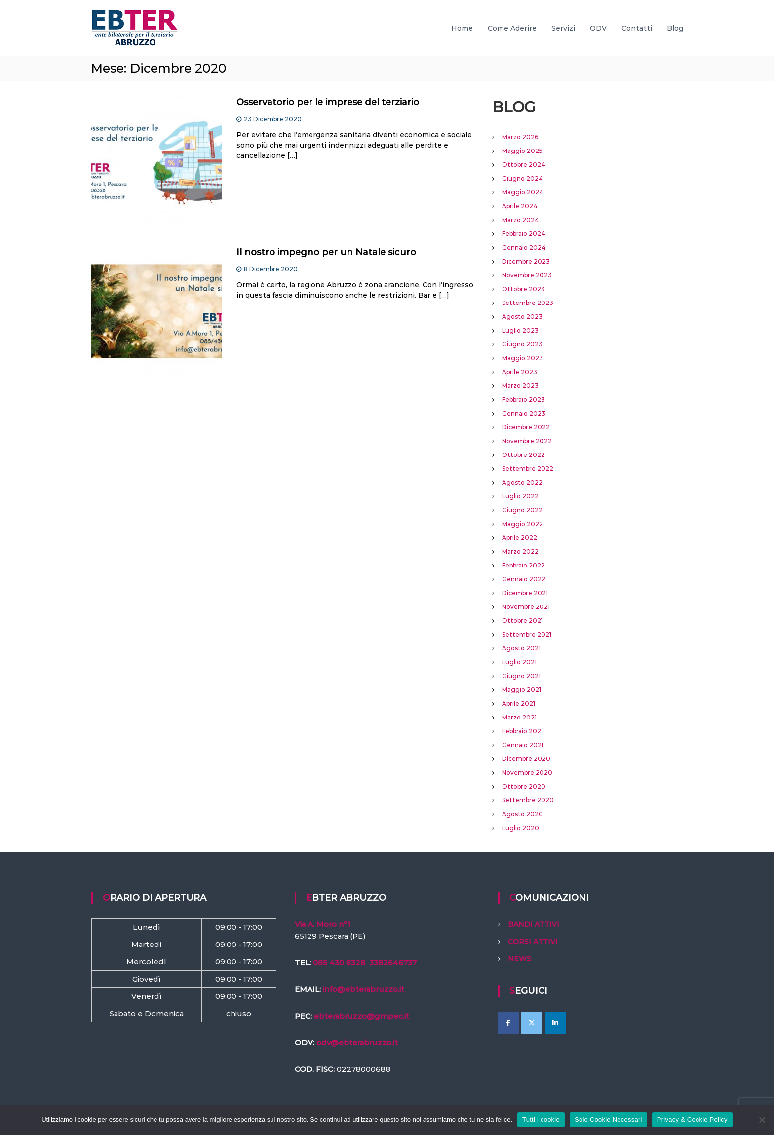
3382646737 (393, 962)
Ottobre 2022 (523, 454)
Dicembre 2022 (526, 427)
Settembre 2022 (527, 468)
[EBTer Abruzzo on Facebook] (508, 1023)
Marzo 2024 (520, 220)
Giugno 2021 (521, 676)
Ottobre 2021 (522, 620)
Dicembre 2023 (526, 261)
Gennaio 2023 (523, 413)
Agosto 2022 (522, 482)
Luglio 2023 (520, 330)
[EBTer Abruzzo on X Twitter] (531, 1023)
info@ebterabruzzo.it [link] (363, 989)
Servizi (563, 28)
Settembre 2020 (528, 800)
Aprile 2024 (520, 206)
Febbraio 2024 (523, 233)
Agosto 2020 (522, 814)
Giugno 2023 (522, 344)
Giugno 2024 (522, 178)
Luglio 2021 (519, 662)
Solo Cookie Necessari (608, 1119)
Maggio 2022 (522, 524)
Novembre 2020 (527, 772)
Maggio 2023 (522, 358)
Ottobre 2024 (523, 164)
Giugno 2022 (522, 510)
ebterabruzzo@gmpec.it (361, 1016)
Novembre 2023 (527, 275)
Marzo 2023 (520, 385)
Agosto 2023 (522, 316)
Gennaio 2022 (523, 579)
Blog (675, 28)
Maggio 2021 (521, 689)
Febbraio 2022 (523, 565)
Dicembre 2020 (526, 758)
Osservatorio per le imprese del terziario (327, 102)
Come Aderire (512, 28)
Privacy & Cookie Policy (692, 1119)
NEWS (519, 958)
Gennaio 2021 (522, 745)
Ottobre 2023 (523, 289)
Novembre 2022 (527, 441)
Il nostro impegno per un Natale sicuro (326, 252)
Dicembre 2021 (525, 593)
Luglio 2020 (520, 828)
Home (462, 28)
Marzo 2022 (520, 551)
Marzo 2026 (520, 137)
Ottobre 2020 (523, 786)
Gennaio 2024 (524, 247)
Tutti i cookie (541, 1119)
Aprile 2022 (519, 537)
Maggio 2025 (522, 150)
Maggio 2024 (522, 192)
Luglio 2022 (520, 496)
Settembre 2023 (527, 302)
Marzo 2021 (519, 717)
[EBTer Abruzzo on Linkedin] (555, 1023)
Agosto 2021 (521, 648)
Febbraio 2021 (522, 731)
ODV (598, 28)
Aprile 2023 (519, 372)
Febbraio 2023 (523, 399)
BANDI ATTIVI (533, 924)
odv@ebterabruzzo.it (357, 1042)
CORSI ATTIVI (533, 941)
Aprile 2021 (518, 703)
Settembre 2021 (526, 634)
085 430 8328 (339, 962)
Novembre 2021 (526, 606)
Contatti (636, 28)
